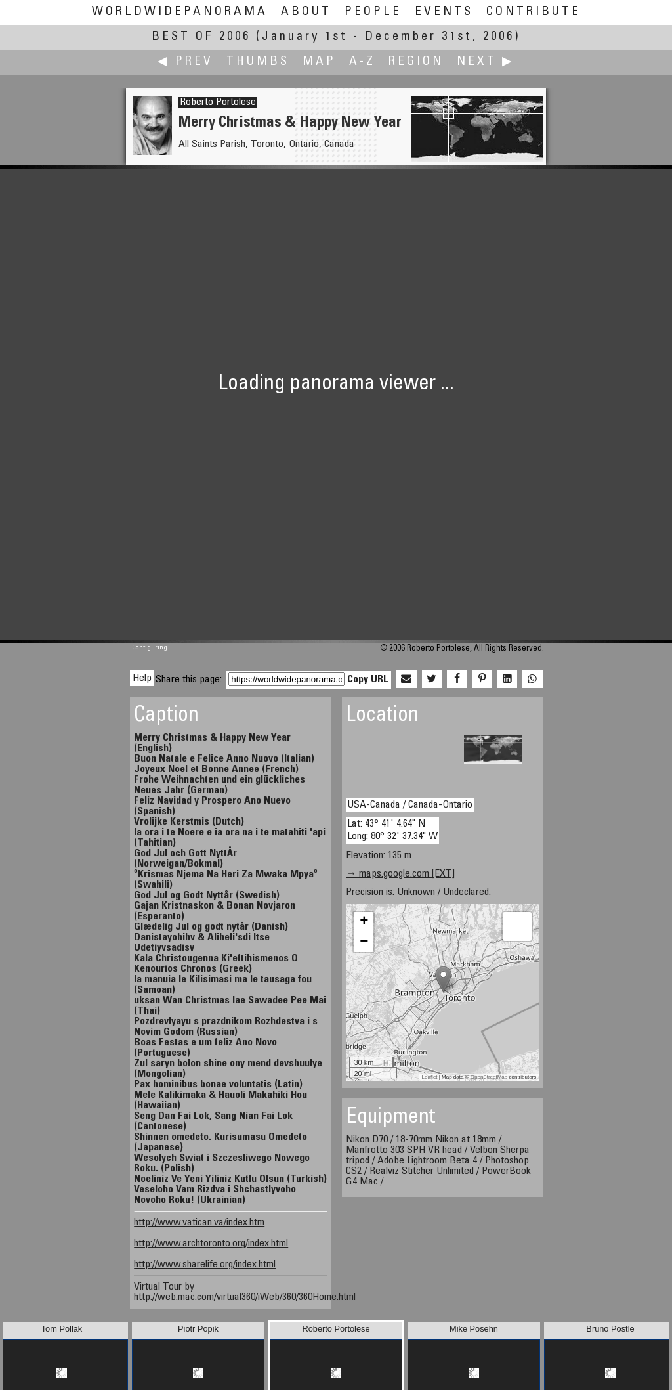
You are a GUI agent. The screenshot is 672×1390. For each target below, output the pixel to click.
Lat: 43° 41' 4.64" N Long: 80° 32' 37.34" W (392, 830)
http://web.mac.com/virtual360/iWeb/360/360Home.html (245, 1297)
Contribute (533, 12)
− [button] (364, 942)
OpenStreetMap (489, 1077)
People (373, 12)
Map (319, 62)
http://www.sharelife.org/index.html (205, 1264)
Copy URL (367, 679)
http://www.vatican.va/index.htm (199, 1222)
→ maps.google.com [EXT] (400, 874)
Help (142, 678)
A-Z (362, 62)
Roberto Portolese (218, 102)
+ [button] (364, 922)
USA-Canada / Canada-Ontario (409, 805)
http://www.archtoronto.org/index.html (211, 1243)
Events (444, 12)
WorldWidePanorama (180, 12)
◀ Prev (185, 62)
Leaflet (430, 1077)
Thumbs (257, 62)
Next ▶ (485, 62)
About (306, 12)
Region (416, 62)
